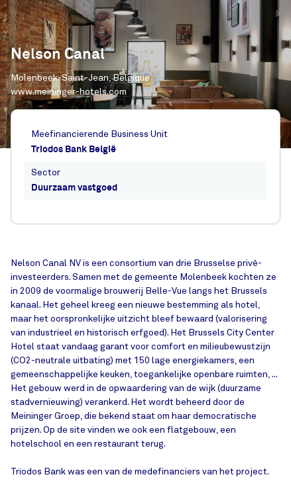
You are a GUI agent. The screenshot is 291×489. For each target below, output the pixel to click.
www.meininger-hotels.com (69, 91)
